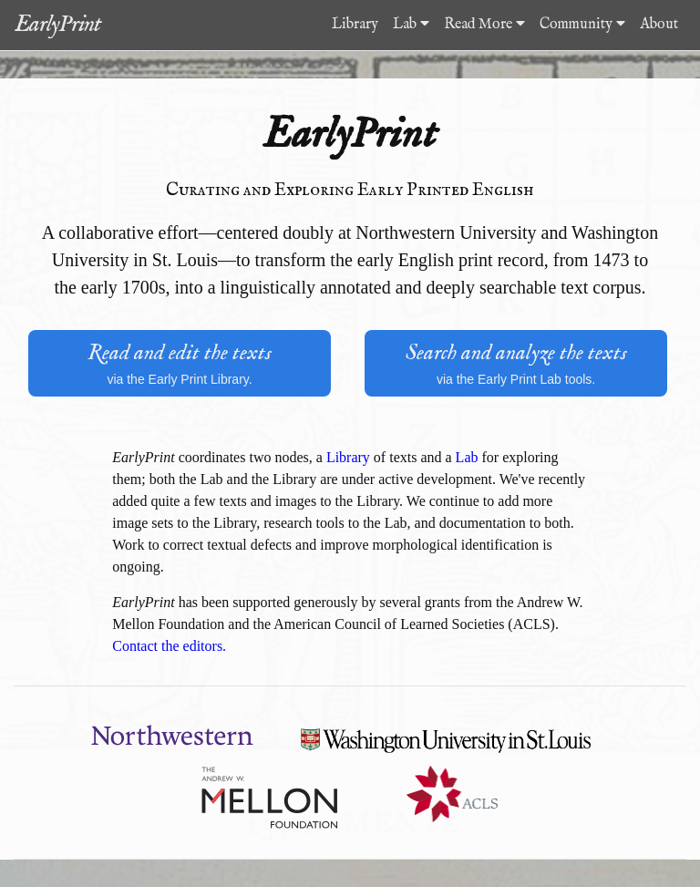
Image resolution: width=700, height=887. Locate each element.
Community (582, 24)
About (659, 24)
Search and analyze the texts (516, 364)
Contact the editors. (169, 646)
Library (355, 24)
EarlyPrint (57, 24)
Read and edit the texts (179, 364)
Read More (484, 24)
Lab (411, 24)
